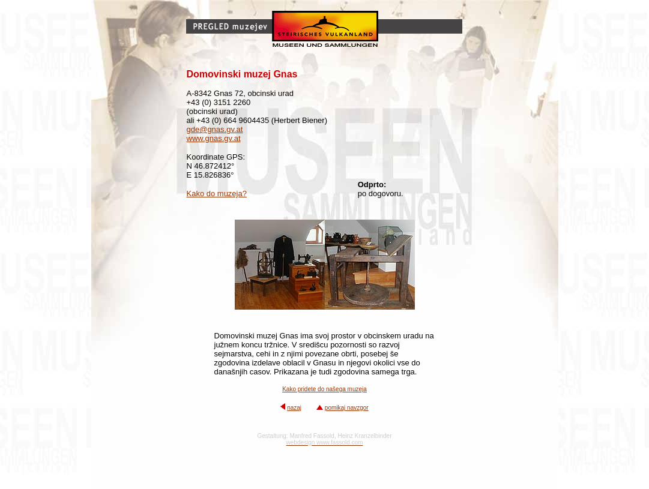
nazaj (294, 407)
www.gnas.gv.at (214, 138)
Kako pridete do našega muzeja (324, 389)
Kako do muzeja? (217, 193)
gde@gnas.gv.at (215, 129)
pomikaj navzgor (347, 407)
